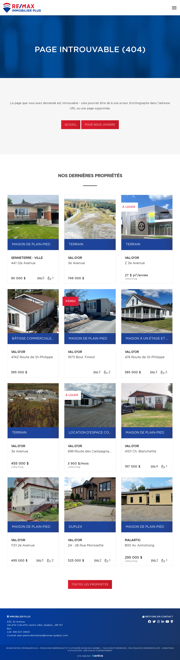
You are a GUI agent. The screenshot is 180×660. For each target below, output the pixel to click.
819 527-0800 (21, 632)
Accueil (71, 125)
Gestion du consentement (97, 651)
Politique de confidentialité (144, 648)
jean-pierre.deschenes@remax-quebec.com (42, 635)
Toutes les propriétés (90, 584)
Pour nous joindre (100, 125)
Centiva (97, 656)
